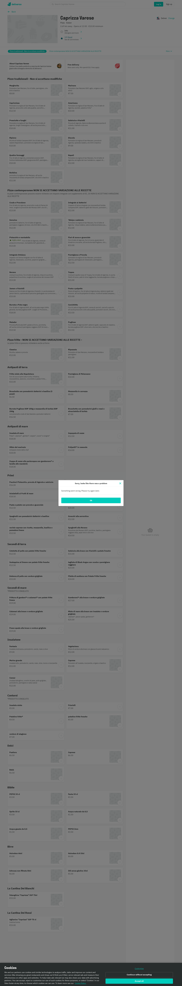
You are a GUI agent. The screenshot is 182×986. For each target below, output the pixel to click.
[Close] (120, 483)
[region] (91, 974)
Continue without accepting (139, 975)
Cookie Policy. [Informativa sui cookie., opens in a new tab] (80, 983)
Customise (139, 968)
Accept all (139, 981)
